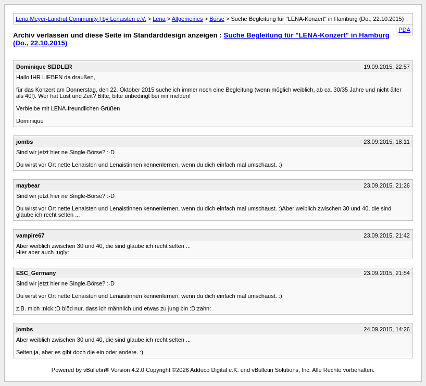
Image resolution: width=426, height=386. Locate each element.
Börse (216, 19)
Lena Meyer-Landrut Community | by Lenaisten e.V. (81, 19)
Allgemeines (187, 19)
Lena (159, 19)
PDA (404, 30)
